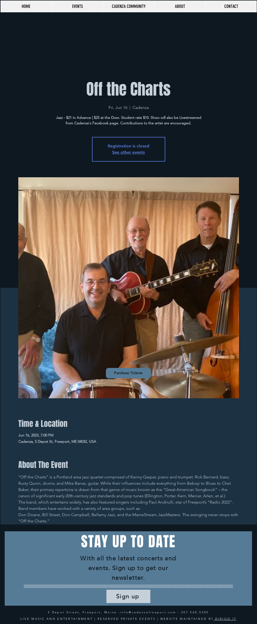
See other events (128, 152)
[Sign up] (128, 596)
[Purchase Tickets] (128, 373)
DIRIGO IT (225, 619)
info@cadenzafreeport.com (148, 612)
